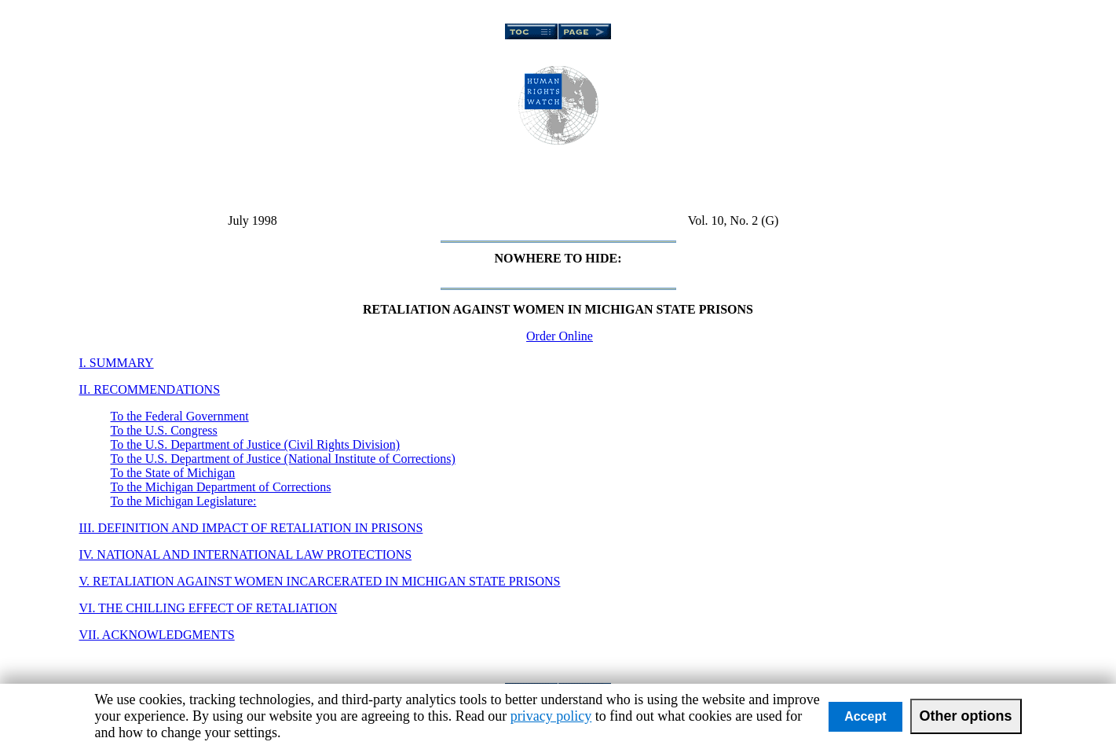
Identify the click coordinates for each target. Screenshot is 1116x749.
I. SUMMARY (116, 362)
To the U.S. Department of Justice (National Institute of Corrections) (283, 458)
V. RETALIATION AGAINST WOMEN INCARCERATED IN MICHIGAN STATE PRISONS (320, 581)
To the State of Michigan (173, 472)
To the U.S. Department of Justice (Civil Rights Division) (256, 444)
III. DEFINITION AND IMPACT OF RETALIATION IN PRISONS (251, 527)
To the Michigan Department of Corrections (221, 487)
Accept (865, 716)
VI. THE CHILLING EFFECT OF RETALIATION (208, 608)
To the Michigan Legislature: (184, 501)
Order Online (559, 336)
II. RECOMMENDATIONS (150, 389)
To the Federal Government (180, 416)
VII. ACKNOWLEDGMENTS (157, 634)
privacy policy (550, 716)
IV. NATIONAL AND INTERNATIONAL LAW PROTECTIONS (245, 554)
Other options (966, 716)
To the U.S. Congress (164, 430)
